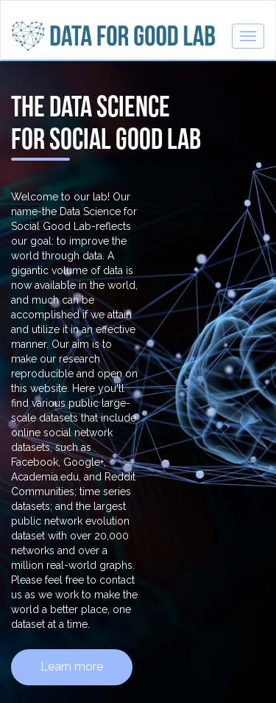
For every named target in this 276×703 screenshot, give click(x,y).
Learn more (71, 667)
